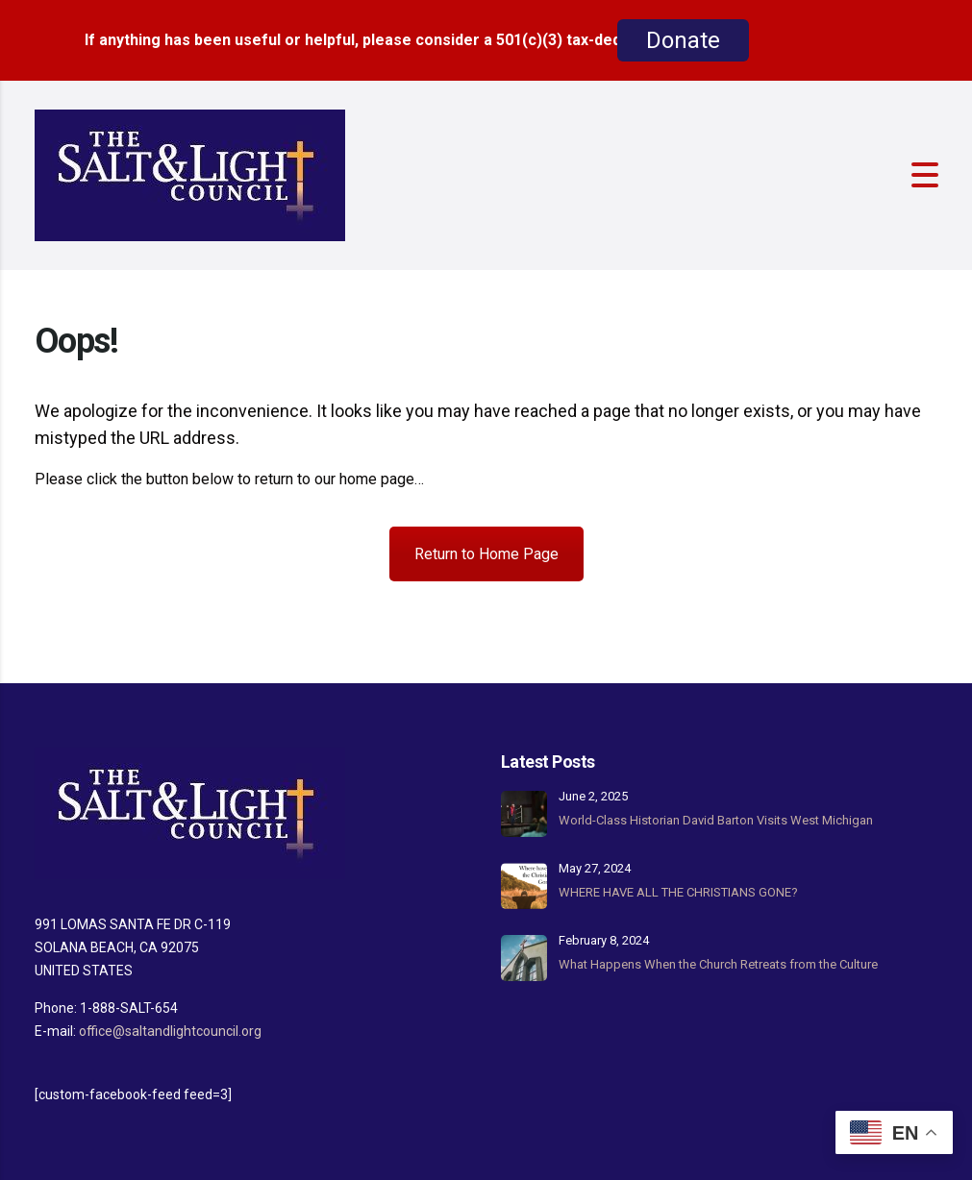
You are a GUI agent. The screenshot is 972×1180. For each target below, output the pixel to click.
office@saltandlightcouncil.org (170, 1031)
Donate (683, 40)
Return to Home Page (486, 554)
